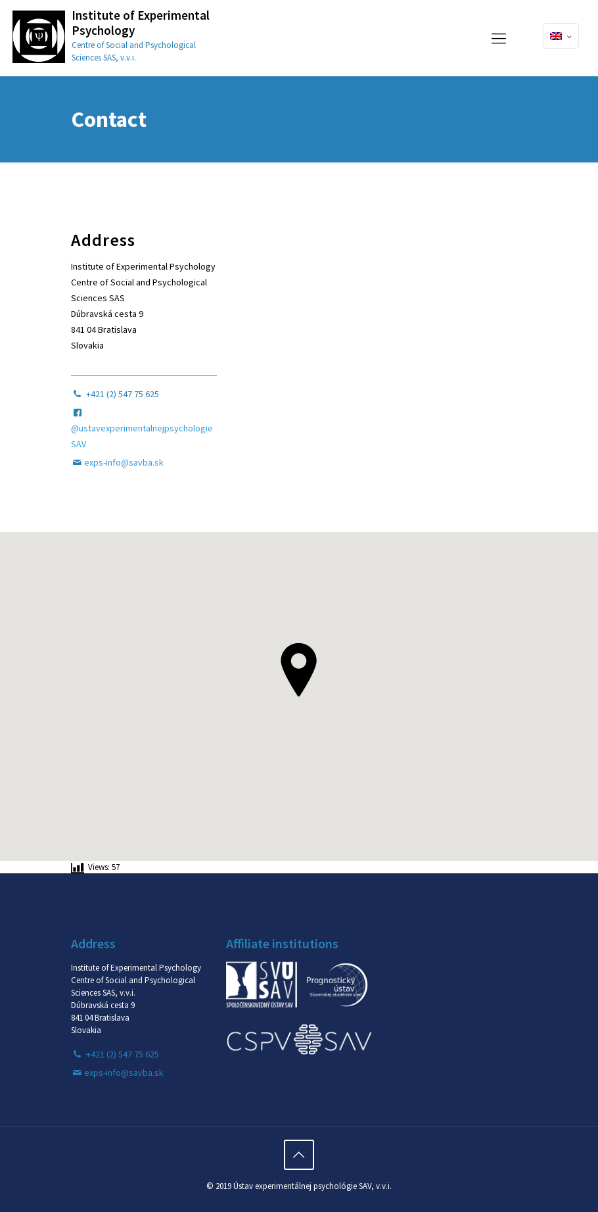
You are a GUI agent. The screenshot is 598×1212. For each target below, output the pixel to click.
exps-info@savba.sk (124, 462)
